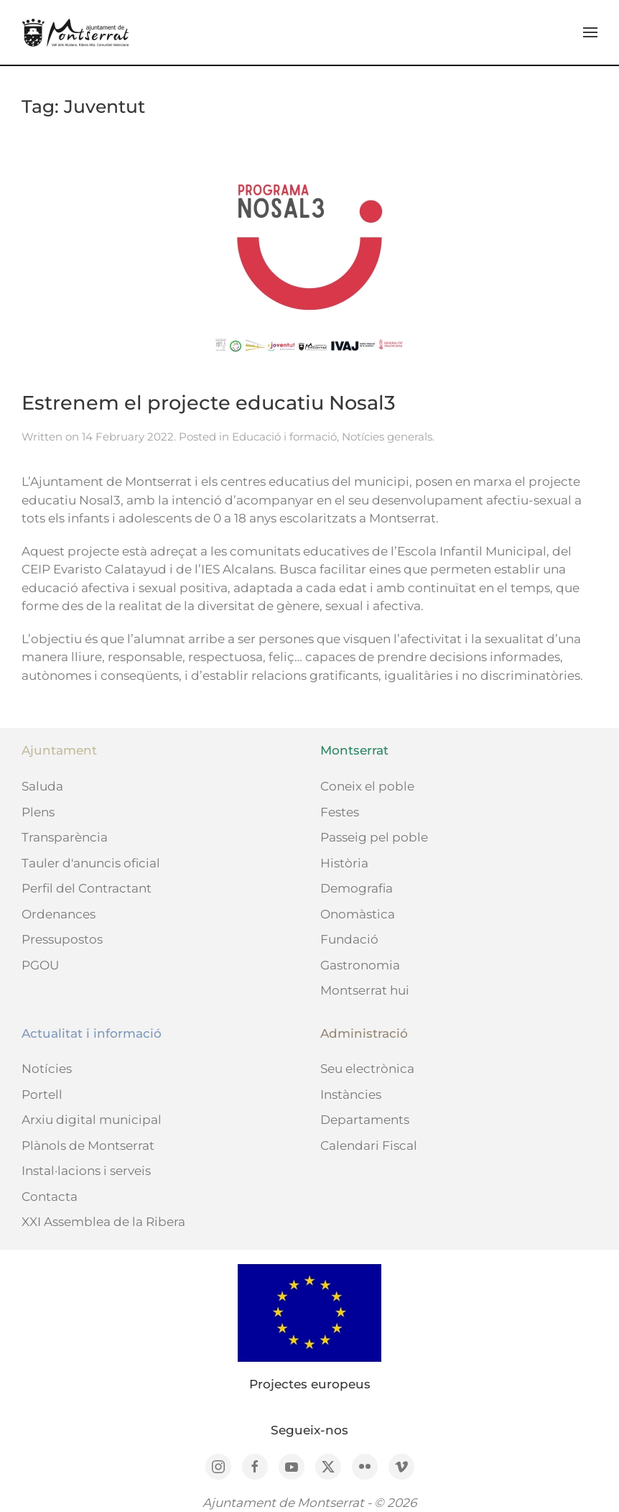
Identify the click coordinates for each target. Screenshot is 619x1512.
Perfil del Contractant (87, 888)
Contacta (50, 1196)
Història (344, 863)
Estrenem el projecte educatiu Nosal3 (209, 403)
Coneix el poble (367, 786)
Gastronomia (360, 965)
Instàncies (350, 1094)
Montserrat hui (364, 990)
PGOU (40, 965)
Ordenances (59, 914)
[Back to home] (75, 32)
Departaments (364, 1119)
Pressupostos (62, 939)
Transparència (65, 837)
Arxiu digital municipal (92, 1119)
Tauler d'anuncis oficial (91, 863)
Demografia (356, 888)
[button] (590, 32)
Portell (42, 1094)
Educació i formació (284, 436)
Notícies (47, 1068)
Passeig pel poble (374, 837)
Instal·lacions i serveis (86, 1170)
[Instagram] (218, 1467)
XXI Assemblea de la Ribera (103, 1221)
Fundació (349, 939)
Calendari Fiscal (368, 1145)
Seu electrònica (367, 1068)
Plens (38, 812)
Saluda (42, 786)
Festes (339, 812)
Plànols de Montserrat (88, 1145)
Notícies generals (387, 436)
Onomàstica (357, 914)
